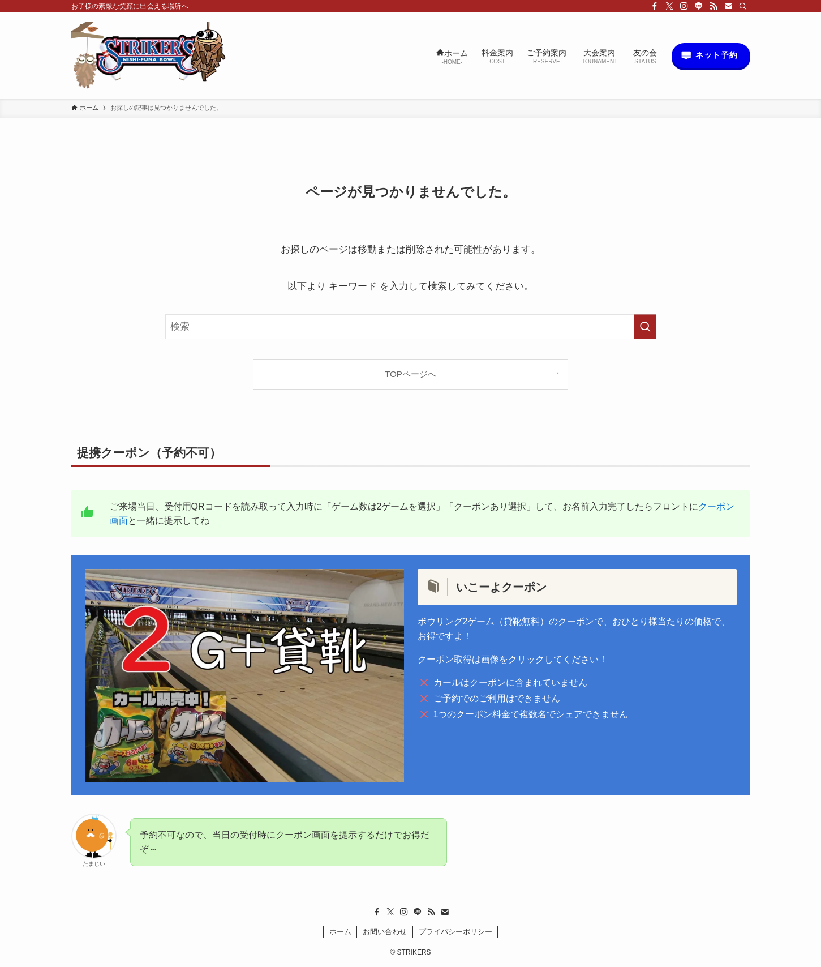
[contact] (728, 6)
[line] (698, 6)
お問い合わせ (385, 931)
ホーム (340, 931)
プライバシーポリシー (455, 931)
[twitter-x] (669, 6)
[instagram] (684, 6)
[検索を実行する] (645, 326)
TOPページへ (410, 374)
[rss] (713, 6)
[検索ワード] (410, 326)
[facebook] (654, 6)
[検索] (743, 6)
